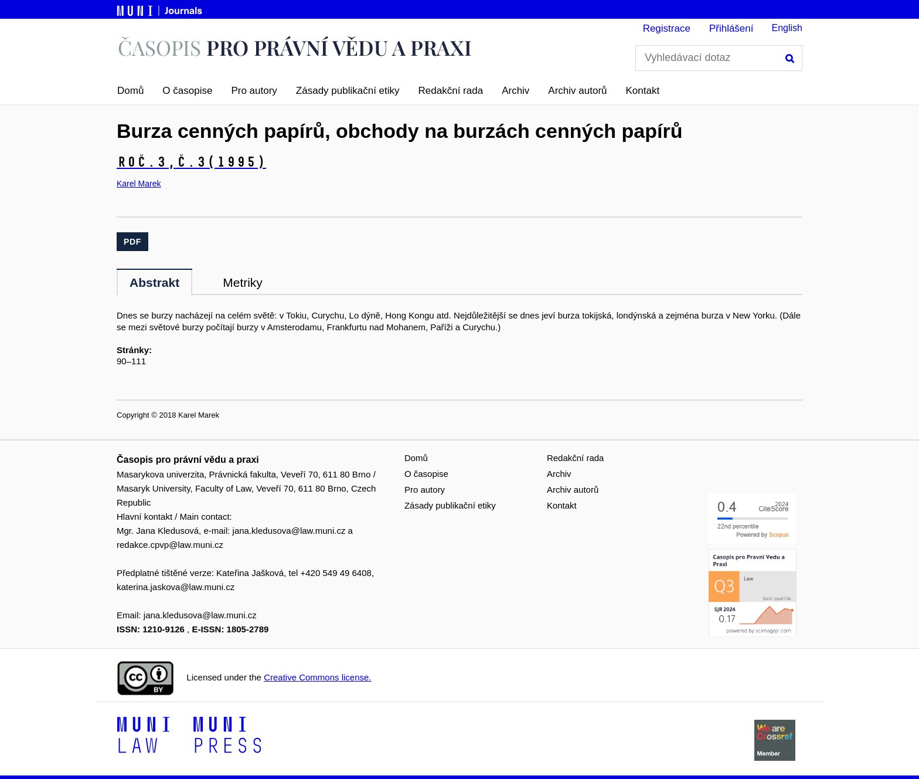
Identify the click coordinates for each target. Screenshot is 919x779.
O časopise (187, 90)
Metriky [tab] (243, 282)
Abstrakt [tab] (154, 282)
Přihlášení (731, 28)
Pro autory (254, 90)
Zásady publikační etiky (348, 90)
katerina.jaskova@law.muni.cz (175, 587)
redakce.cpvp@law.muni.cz (170, 545)
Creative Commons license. (317, 677)
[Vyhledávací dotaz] (718, 58)
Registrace (666, 28)
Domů (130, 90)
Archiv (515, 90)
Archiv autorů (577, 90)
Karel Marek (139, 183)
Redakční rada (451, 90)
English (787, 28)
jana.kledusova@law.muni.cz (289, 531)
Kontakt (643, 90)
